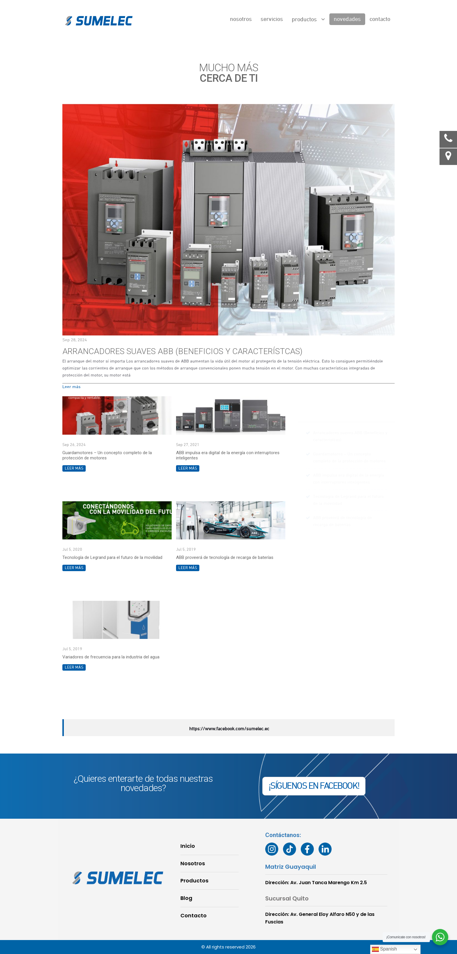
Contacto (380, 19)
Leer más (71, 387)
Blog (186, 898)
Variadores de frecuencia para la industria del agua (110, 657)
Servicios (272, 19)
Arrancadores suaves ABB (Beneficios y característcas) (182, 351)
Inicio (187, 846)
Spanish (384, 949)
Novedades (347, 19)
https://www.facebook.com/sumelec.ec (229, 729)
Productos (308, 19)
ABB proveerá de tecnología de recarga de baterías (224, 557)
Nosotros (241, 19)
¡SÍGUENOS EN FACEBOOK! (313, 786)
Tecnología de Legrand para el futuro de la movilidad (112, 557)
